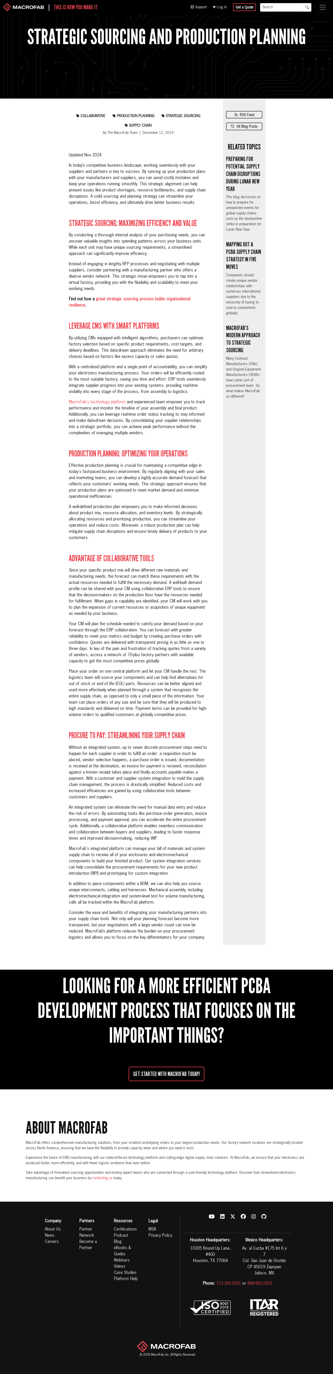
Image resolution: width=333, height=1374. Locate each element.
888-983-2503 (259, 1284)
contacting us (102, 1178)
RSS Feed (244, 115)
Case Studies (125, 1273)
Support (198, 7)
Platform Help (126, 1279)
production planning (133, 116)
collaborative (90, 116)
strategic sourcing (181, 116)
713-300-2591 (228, 1284)
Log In (220, 7)
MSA (152, 1229)
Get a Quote (244, 7)
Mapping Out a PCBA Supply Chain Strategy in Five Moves (243, 255)
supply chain (138, 125)
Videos (119, 1267)
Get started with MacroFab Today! (166, 1074)
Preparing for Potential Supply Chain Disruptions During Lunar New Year (243, 173)
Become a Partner (88, 1245)
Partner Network (86, 1232)
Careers (52, 1242)
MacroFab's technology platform (97, 402)
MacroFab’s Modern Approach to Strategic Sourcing (243, 339)
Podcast (121, 1236)
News (49, 1236)
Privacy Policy (160, 1236)
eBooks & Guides (122, 1251)
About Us (53, 1229)
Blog (118, 1242)
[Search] (281, 7)
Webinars (122, 1260)
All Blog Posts (244, 126)
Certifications (125, 1229)
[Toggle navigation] (322, 7)
